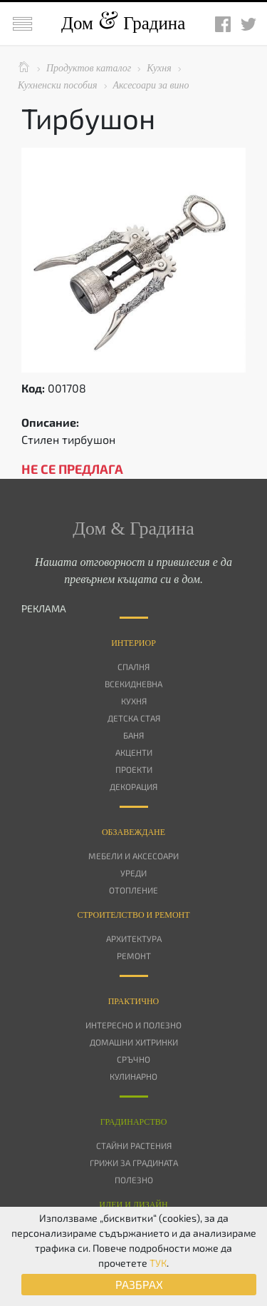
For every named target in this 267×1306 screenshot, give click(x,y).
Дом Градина (123, 23)
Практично (133, 1001)
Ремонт (134, 956)
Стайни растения (134, 1145)
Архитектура (134, 938)
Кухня (134, 701)
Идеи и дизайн (133, 1205)
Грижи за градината (134, 1163)
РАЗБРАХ (139, 1284)
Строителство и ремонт (133, 915)
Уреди (133, 873)
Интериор (133, 643)
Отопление (133, 890)
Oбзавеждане (133, 832)
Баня (133, 735)
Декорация (133, 786)
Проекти (133, 769)
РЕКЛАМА (43, 608)
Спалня (133, 667)
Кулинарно (133, 1076)
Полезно (134, 1180)
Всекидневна (133, 684)
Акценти (133, 752)
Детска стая (134, 718)
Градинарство (133, 1122)
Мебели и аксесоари (133, 856)
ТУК (158, 1263)
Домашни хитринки (134, 1042)
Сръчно (133, 1059)
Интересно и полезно (133, 1025)
